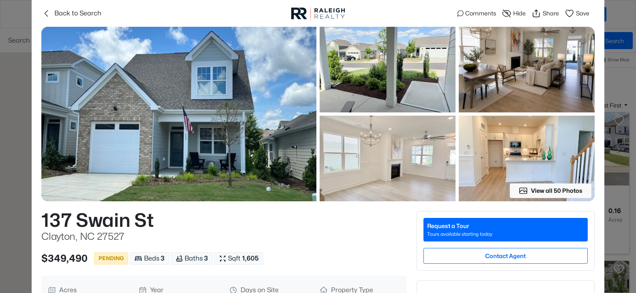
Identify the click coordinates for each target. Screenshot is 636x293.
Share (545, 13)
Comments (476, 13)
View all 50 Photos (550, 190)
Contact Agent (505, 255)
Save (577, 13)
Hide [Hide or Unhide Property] (514, 13)
